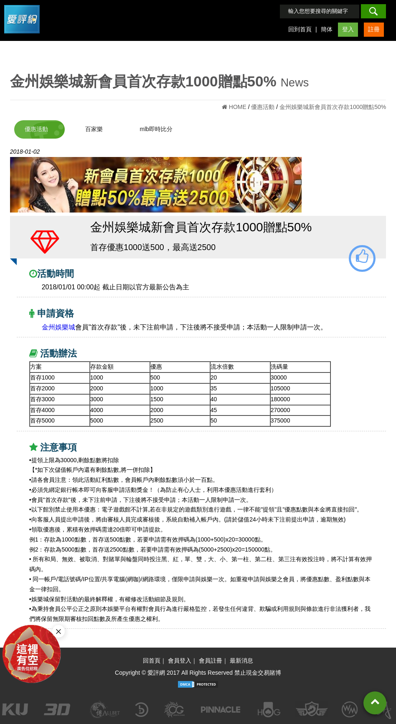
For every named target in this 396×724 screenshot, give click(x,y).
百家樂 (94, 129)
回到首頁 (300, 29)
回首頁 (151, 660)
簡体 (327, 29)
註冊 (374, 29)
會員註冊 (210, 660)
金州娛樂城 (58, 327)
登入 (348, 29)
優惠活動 (36, 129)
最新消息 (241, 660)
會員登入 (179, 660)
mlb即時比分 (156, 129)
